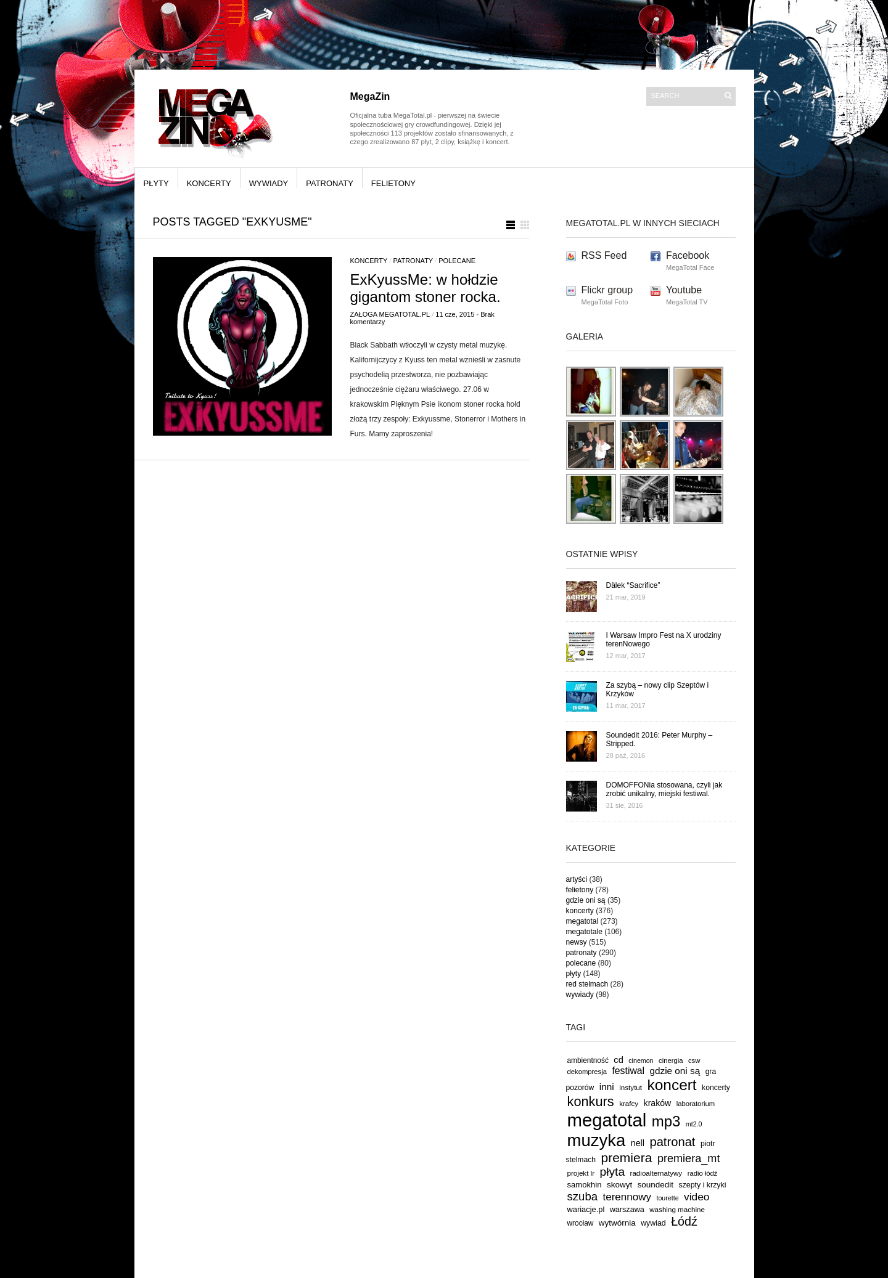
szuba (582, 1196)
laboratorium (695, 1103)
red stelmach (587, 984)
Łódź (684, 1221)
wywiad (653, 1223)
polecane (456, 260)
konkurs (590, 1101)
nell (637, 1143)
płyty (156, 183)
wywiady (269, 183)
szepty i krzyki (702, 1185)
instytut (630, 1087)
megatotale (584, 931)
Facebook (687, 255)
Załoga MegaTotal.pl (390, 314)
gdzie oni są (586, 900)
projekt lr (581, 1173)
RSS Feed (604, 255)
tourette (667, 1198)
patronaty (329, 183)
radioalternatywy (656, 1173)
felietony (393, 183)
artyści (577, 879)
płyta (612, 1171)
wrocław (580, 1223)
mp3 (666, 1121)
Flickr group (607, 290)
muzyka (596, 1140)
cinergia (671, 1060)
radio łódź (703, 1173)
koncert (672, 1085)
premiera (626, 1157)
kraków (658, 1103)
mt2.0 (694, 1124)
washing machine (677, 1209)
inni (606, 1086)
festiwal (628, 1070)
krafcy (628, 1103)
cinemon (640, 1060)
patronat (672, 1142)
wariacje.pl (586, 1209)
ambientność (588, 1060)
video (697, 1196)
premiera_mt (688, 1158)
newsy (576, 942)
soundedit (655, 1184)
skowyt (619, 1184)
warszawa (627, 1209)
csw (694, 1060)
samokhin (584, 1184)
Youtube (684, 290)
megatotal (582, 921)
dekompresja (587, 1071)
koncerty (209, 183)
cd (618, 1060)
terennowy (627, 1197)
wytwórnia (617, 1222)
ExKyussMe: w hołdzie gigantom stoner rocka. (425, 288)
